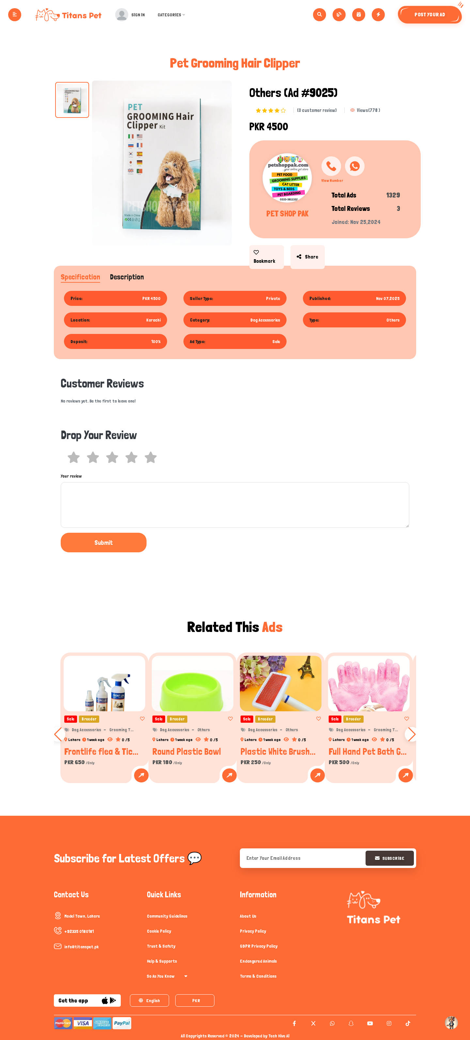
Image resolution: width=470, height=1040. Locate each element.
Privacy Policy (253, 931)
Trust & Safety (161, 946)
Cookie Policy (159, 931)
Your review (71, 476)
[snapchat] (350, 1023)
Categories (173, 14)
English (149, 1000)
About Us (248, 916)
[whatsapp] (331, 1023)
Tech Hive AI (279, 1035)
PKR (196, 1000)
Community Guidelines (167, 916)
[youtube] (369, 1023)
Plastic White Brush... (278, 751)
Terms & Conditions (258, 976)
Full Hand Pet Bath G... (368, 751)
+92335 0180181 (79, 931)
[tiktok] (407, 1023)
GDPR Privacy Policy (258, 946)
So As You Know (167, 976)
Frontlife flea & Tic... (101, 751)
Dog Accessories (86, 729)
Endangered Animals (258, 961)
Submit (87, 542)
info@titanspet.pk (81, 946)
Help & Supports (162, 961)
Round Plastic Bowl (186, 751)
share (305, 252)
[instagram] (388, 1023)
